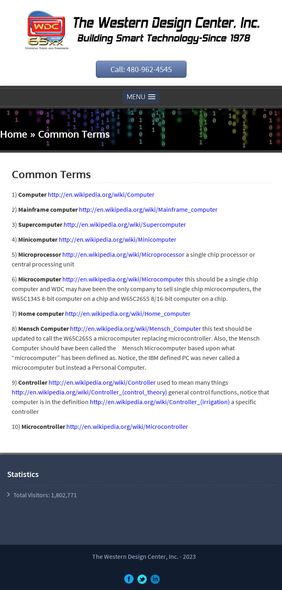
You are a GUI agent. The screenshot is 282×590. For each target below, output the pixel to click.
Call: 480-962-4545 (141, 69)
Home (14, 134)
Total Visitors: (32, 495)
